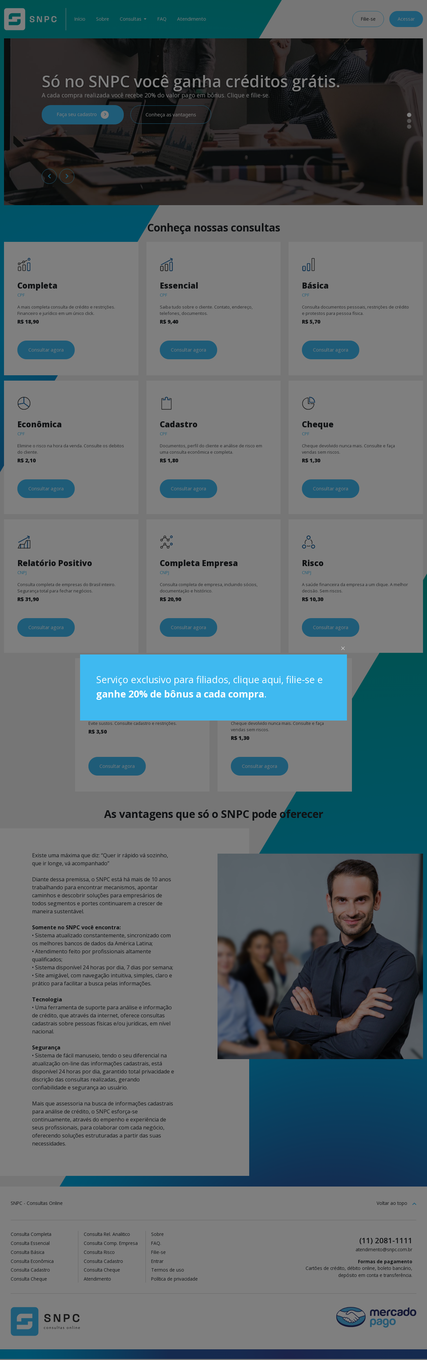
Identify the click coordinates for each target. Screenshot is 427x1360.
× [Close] (343, 647)
